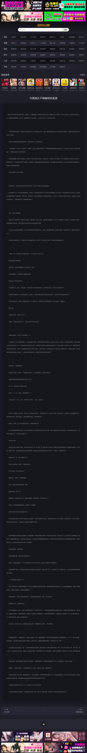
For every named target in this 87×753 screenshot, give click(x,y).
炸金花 (62, 37)
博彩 (5, 37)
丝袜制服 (62, 43)
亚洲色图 (23, 55)
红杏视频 (52, 67)
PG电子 (13, 37)
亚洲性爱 (13, 49)
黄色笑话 (72, 61)
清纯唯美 (62, 55)
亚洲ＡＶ (13, 43)
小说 (5, 61)
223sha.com (43, 25)
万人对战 (33, 37)
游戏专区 (43, 37)
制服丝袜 (52, 49)
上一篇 (12, 711)
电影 (5, 49)
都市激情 (13, 61)
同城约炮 (13, 67)
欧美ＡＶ (33, 43)
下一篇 (74, 711)
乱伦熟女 (72, 49)
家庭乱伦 (23, 61)
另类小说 (62, 61)
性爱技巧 (81, 61)
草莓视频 (33, 67)
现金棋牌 (72, 37)
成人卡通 (33, 49)
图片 (5, 55)
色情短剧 (62, 67)
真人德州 (23, 37)
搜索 (65, 30)
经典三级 (62, 49)
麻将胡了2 (52, 37)
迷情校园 (52, 61)
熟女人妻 (52, 43)
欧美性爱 (43, 49)
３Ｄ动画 (43, 43)
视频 (5, 43)
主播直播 (72, 43)
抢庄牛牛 (81, 37)
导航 (5, 67)
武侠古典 (43, 61)
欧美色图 (33, 55)
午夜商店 (23, 67)
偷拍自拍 (23, 49)
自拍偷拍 (23, 43)
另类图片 (81, 55)
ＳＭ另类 (81, 43)
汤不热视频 (43, 67)
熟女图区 (72, 55)
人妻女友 (33, 61)
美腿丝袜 (52, 55)
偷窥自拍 (13, 55)
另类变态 (81, 49)
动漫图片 (43, 55)
